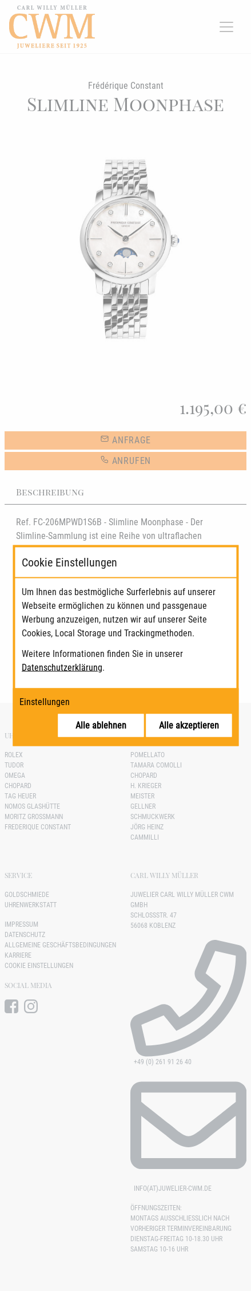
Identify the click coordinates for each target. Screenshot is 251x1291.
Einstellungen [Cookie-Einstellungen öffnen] (44, 701)
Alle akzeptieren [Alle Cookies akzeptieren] (189, 725)
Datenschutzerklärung (62, 667)
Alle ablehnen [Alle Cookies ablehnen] (100, 725)
